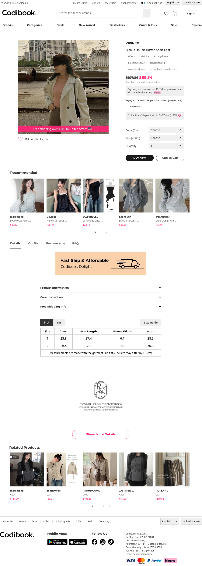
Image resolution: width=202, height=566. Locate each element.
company (104, 521)
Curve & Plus (148, 25)
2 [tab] (101, 232)
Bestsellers (117, 25)
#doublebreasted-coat (163, 69)
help (90, 521)
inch (47, 322)
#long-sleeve (161, 56)
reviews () (55, 243)
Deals (60, 25)
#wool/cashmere (137, 69)
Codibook (19, 12)
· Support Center (129, 3)
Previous (7, 203)
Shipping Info (62, 521)
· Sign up (95, 3)
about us (8, 521)
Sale (174, 25)
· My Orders (110, 3)
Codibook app (154, 3)
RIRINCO (132, 43)
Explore (197, 25)
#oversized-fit (157, 62)
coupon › (134, 106)
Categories (34, 25)
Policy (46, 521)
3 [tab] (107, 232)
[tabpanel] (28, 203)
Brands (7, 25)
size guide (151, 322)
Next (195, 203)
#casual (132, 56)
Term (35, 521)
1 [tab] (95, 232)
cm (59, 322)
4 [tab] (109, 506)
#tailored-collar (136, 62)
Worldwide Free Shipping (14, 3)
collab (79, 521)
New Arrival (87, 25)
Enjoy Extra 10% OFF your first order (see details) (154, 100)
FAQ (75, 243)
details (15, 243)
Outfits (33, 243)
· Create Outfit (79, 3)
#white (145, 56)
